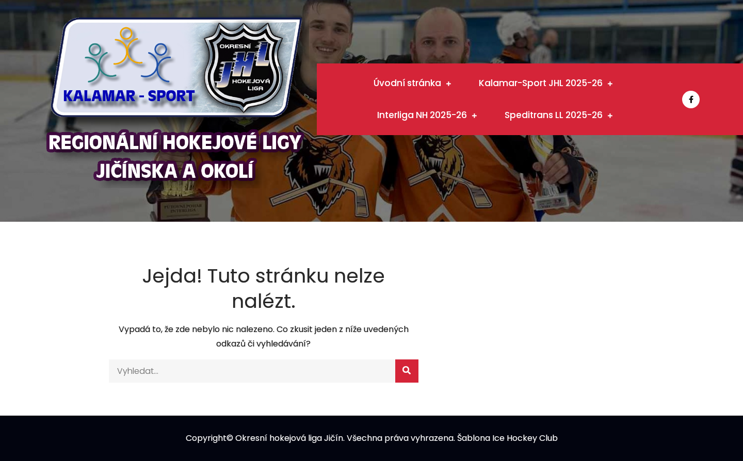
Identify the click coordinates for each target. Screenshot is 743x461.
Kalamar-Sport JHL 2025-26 (541, 83)
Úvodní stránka (407, 83)
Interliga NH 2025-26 (422, 115)
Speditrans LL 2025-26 (554, 115)
